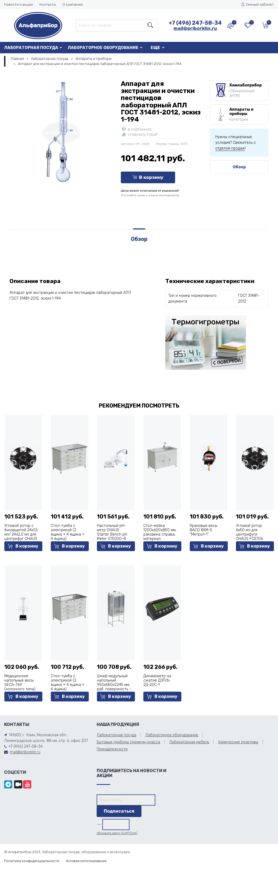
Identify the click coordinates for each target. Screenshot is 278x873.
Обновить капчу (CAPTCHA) (117, 833)
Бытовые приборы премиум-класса (128, 742)
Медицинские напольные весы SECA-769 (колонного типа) (19, 682)
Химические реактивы (238, 742)
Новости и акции (18, 4)
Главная (17, 59)
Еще (155, 47)
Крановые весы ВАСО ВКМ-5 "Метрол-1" (203, 530)
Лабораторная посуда (31, 47)
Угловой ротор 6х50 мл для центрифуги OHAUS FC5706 (249, 532)
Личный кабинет (257, 4)
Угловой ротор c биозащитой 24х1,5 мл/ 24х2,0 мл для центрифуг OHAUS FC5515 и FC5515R (21, 534)
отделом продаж (230, 148)
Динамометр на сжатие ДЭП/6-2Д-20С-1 (157, 680)
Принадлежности (112, 749)
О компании (72, 4)
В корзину (147, 177)
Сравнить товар (140, 135)
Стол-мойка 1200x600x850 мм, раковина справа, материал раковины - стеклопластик (159, 536)
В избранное (137, 130)
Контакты (47, 4)
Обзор (239, 166)
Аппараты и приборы (93, 59)
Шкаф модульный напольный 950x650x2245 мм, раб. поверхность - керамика (114, 685)
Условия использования (86, 861)
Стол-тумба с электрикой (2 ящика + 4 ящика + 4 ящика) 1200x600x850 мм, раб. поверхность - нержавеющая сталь (68, 691)
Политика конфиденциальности (31, 861)
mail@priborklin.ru (195, 28)
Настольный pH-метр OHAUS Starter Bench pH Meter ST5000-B (112, 532)
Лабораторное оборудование (103, 47)
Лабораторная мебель (189, 742)
